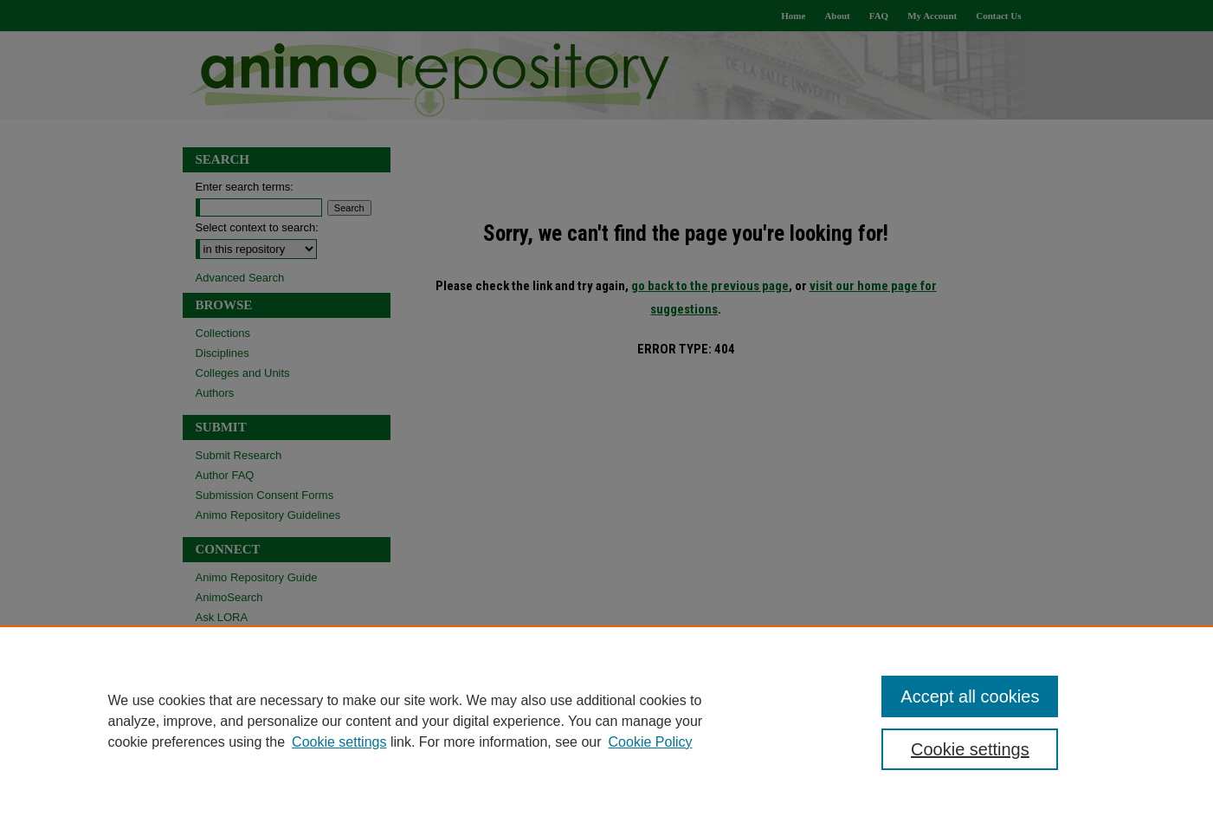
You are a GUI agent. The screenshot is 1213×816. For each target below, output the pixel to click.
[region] (606, 720)
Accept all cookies (969, 696)
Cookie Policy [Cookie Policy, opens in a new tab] (651, 742)
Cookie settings (339, 742)
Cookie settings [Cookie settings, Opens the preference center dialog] (970, 749)
